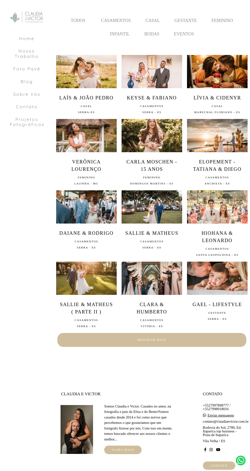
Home (26, 38)
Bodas (151, 34)
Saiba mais (123, 449)
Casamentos (116, 20)
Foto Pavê (27, 69)
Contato (27, 106)
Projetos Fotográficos (27, 122)
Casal (153, 20)
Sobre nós (27, 94)
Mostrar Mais (152, 340)
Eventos (184, 34)
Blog (27, 81)
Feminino (222, 20)
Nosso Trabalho (27, 53)
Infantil (120, 34)
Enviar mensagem (221, 415)
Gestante (186, 20)
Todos (78, 20)
